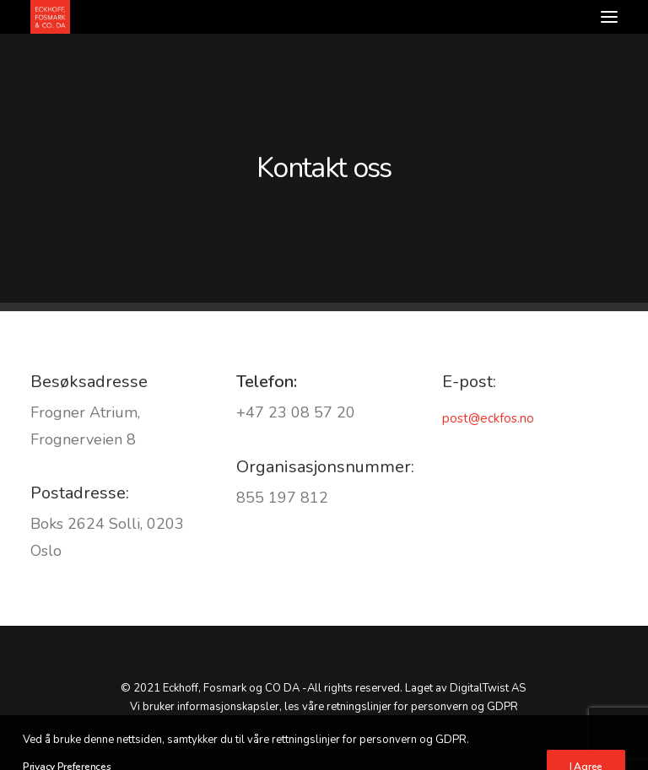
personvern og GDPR (464, 706)
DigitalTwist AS (488, 688)
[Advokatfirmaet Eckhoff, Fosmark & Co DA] (50, 17)
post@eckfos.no (488, 418)
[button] (609, 17)
